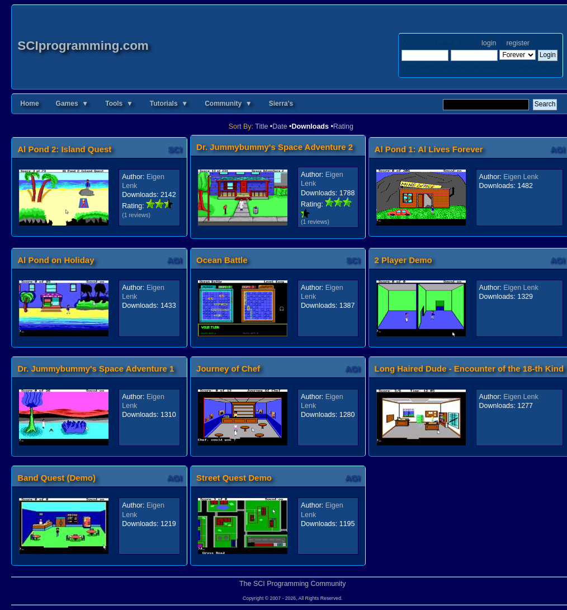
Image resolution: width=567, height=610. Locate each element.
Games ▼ (72, 103)
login (488, 43)
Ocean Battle (222, 260)
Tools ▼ (119, 103)
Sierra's (281, 103)
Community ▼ (228, 103)
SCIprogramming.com (83, 46)
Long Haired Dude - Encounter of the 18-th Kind (469, 368)
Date (279, 126)
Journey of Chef (228, 368)
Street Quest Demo (234, 477)
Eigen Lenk (520, 177)
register (517, 43)
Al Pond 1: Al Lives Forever (429, 149)
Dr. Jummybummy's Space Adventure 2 (274, 147)
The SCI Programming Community (292, 584)
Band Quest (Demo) (56, 477)
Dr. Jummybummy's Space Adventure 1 (95, 368)
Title (261, 126)
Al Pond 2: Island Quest (64, 149)
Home (29, 103)
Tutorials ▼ (169, 103)
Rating (343, 126)
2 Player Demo (403, 260)
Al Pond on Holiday (55, 260)
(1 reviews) (136, 215)
